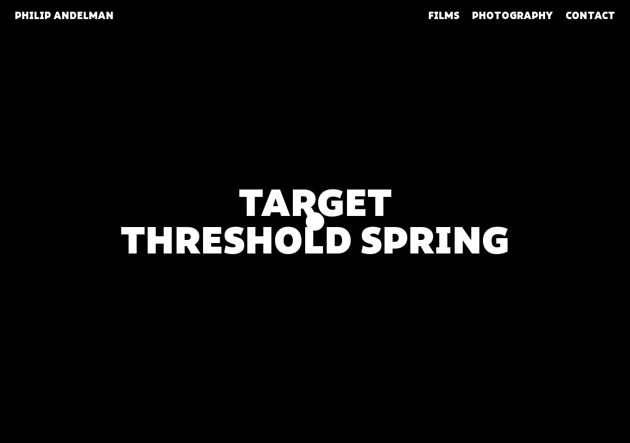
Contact (590, 16)
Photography (512, 16)
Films (444, 16)
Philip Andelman (64, 16)
